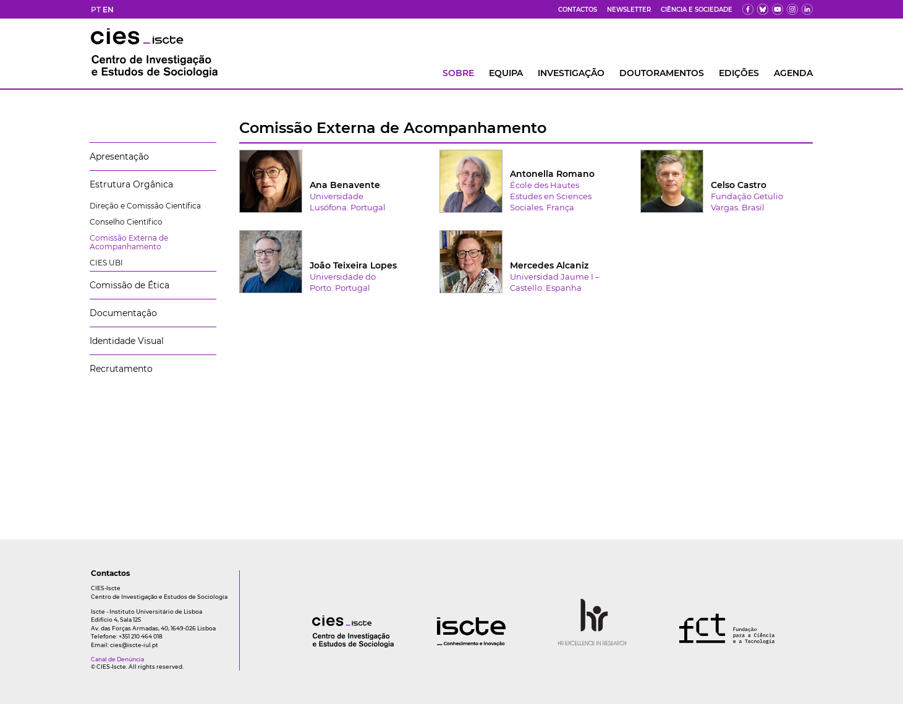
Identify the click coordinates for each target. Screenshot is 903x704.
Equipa (506, 73)
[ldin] (807, 9)
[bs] (762, 9)
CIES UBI (106, 262)
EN (108, 9)
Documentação (123, 313)
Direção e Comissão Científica (145, 205)
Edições (739, 73)
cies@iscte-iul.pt (134, 645)
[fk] (792, 9)
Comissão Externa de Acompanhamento (129, 242)
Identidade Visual (127, 340)
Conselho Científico (126, 221)
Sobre (458, 73)
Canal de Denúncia (117, 659)
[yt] (777, 9)
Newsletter (629, 10)
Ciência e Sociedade (696, 10)
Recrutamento (121, 368)
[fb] (747, 9)
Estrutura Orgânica (131, 184)
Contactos (577, 10)
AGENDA (793, 73)
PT (96, 9)
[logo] (328, 644)
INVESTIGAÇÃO (571, 73)
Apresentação (119, 156)
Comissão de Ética (129, 285)
